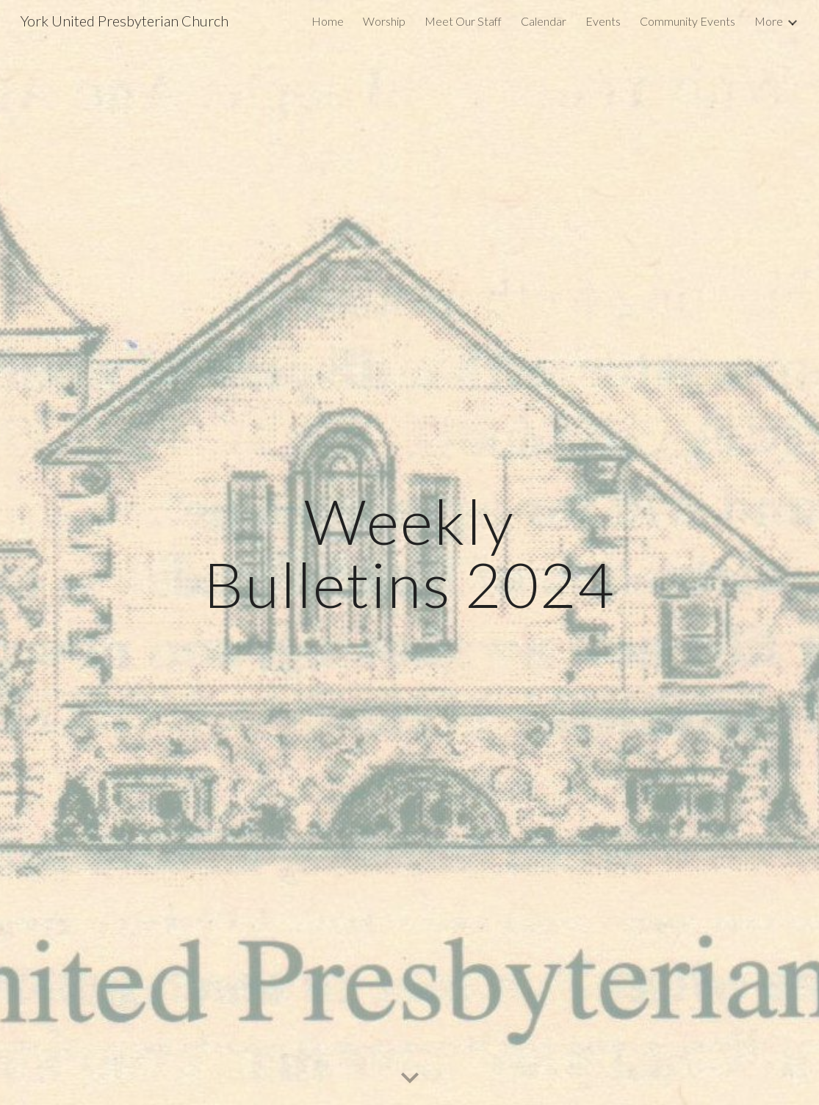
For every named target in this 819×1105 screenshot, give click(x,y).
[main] (410, 552)
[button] (409, 1078)
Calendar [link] (543, 21)
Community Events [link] (687, 21)
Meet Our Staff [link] (463, 21)
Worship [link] (384, 21)
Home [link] (327, 21)
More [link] (768, 21)
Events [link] (603, 21)
